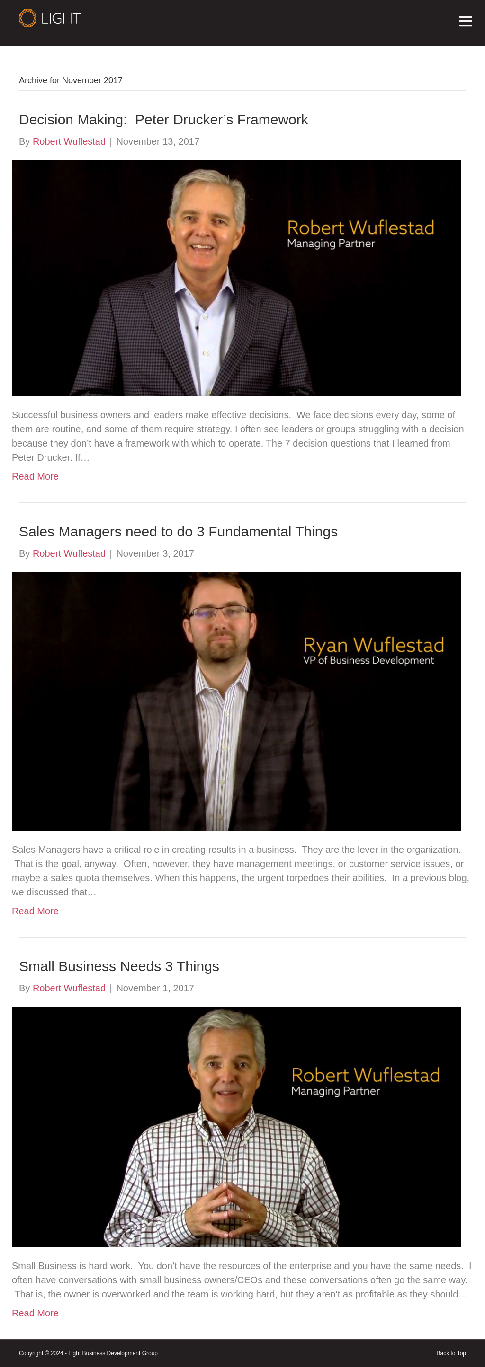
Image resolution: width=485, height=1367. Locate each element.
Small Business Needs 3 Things (119, 966)
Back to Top (451, 1353)
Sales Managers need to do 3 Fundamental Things (178, 531)
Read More (35, 476)
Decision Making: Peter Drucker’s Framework (163, 119)
